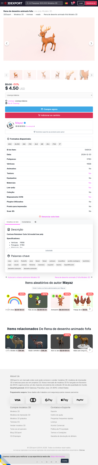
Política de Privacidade (59, 429)
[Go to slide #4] (57, 75)
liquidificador (69, 265)
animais (52, 261)
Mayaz (19, 122)
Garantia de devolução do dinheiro (63, 436)
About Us (14, 376)
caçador (50, 265)
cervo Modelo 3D (12, 351)
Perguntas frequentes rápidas (62, 418)
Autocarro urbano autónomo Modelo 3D (24, 277)
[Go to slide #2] (29, 75)
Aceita (64, 461)
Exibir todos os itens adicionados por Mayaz (49, 288)
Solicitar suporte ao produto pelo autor (49, 132)
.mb (42, 144)
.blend (17, 144)
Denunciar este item (50, 217)
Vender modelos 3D (17, 425)
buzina (59, 265)
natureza (41, 265)
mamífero (61, 261)
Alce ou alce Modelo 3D (59, 351)
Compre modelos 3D (20, 407)
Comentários (26, 222)
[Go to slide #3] (43, 75)
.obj (47, 144)
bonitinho (86, 261)
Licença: (11, 101)
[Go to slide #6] (85, 75)
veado (16, 265)
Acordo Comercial (57, 425)
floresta (32, 265)
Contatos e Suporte (60, 407)
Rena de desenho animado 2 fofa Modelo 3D (72, 277)
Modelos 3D (15, 411)
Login (81, 3)
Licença (54, 422)
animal (24, 265)
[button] (90, 309)
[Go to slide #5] (71, 75)
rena (9, 261)
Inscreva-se (91, 3)
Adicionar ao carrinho (49, 115)
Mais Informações (58, 456)
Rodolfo (24, 261)
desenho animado (14, 268)
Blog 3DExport (16, 432)
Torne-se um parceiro (18, 429)
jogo (9, 265)
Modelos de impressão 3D (20, 415)
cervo (16, 261)
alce (31, 261)
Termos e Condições (58, 432)
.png (54, 144)
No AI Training (13, 103)
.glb (36, 144)
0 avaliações (30, 126)
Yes (89, 173)
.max (10, 144)
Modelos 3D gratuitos (18, 418)
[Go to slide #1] (16, 75)
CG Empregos (15, 436)
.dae (23, 144)
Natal (38, 261)
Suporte (54, 411)
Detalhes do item (12, 222)
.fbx (30, 144)
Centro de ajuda (57, 415)
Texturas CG (15, 422)
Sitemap (82, 450)
